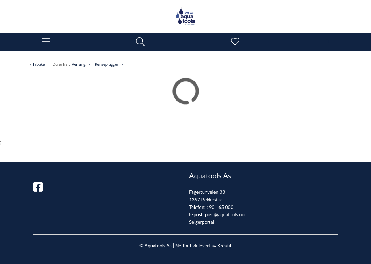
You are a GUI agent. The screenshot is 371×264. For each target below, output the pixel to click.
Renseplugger (106, 64)
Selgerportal (201, 222)
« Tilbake (37, 64)
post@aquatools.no (225, 214)
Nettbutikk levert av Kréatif (203, 245)
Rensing (79, 64)
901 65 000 (221, 207)
